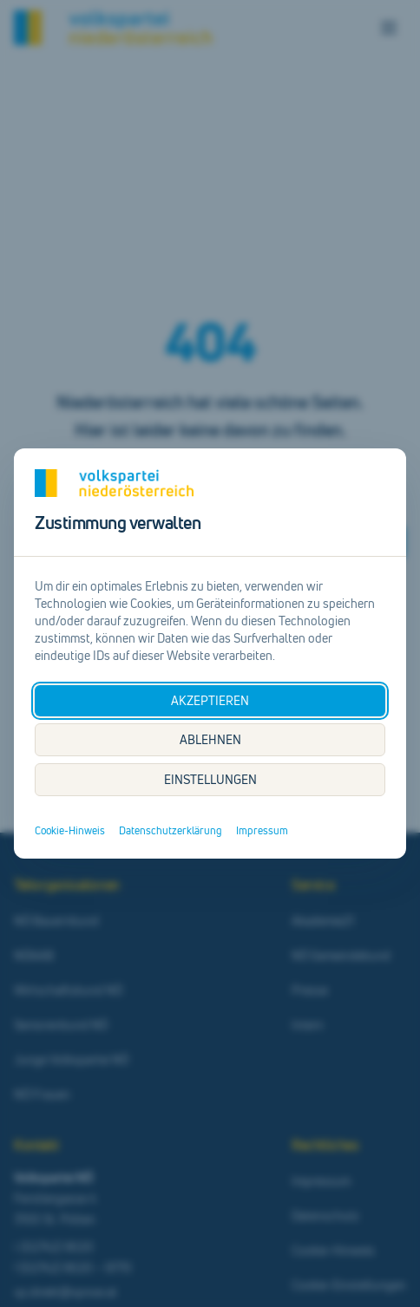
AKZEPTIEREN (210, 700)
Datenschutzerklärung (170, 831)
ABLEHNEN (210, 739)
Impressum (262, 831)
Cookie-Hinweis (70, 831)
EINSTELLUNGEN (210, 779)
